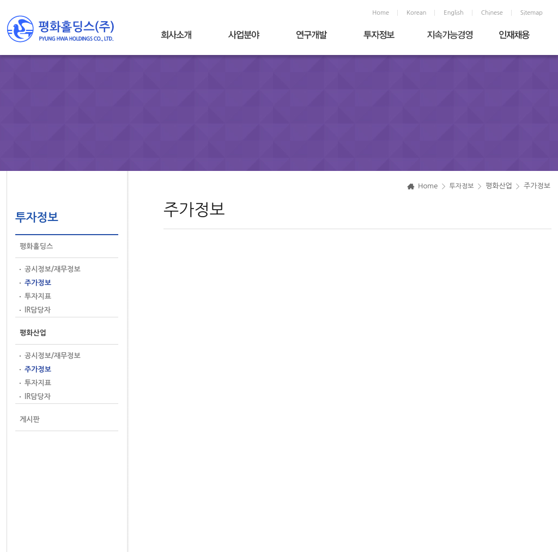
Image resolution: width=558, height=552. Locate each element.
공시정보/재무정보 (53, 269)
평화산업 (33, 332)
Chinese (492, 13)
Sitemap (531, 13)
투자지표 (38, 296)
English (453, 13)
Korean (416, 13)
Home (380, 13)
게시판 (30, 419)
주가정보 (38, 282)
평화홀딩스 (36, 246)
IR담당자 (38, 310)
